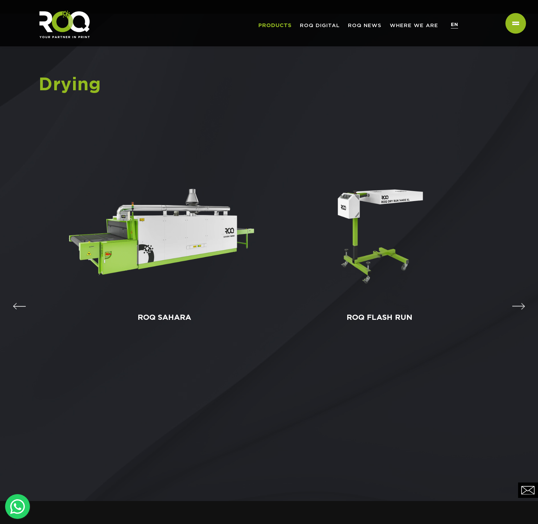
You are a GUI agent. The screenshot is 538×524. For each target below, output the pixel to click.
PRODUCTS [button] (275, 25)
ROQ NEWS (365, 25)
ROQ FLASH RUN (376, 314)
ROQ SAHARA (161, 314)
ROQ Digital (320, 25)
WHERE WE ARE (414, 25)
